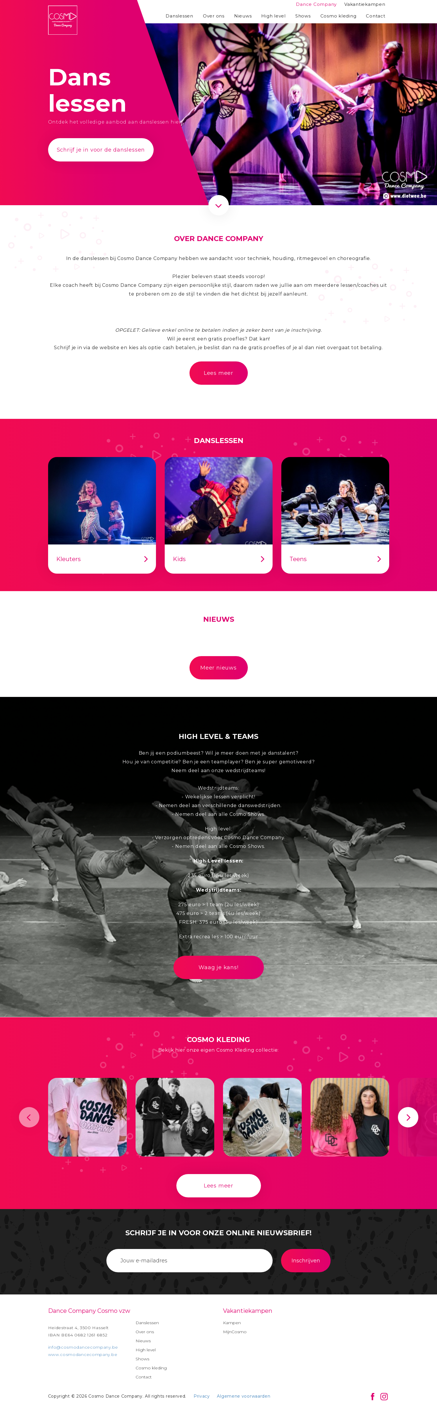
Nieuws (243, 16)
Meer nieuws (218, 668)
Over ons (145, 1331)
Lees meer (218, 373)
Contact (375, 16)
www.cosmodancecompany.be (82, 1354)
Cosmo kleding (338, 16)
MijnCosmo (235, 1331)
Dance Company (316, 4)
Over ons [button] (213, 16)
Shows (303, 16)
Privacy (202, 1396)
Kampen (232, 1322)
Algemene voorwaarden (243, 1396)
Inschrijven (306, 1260)
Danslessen (179, 16)
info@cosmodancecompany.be (83, 1347)
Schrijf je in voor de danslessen (101, 150)
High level (273, 16)
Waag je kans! (218, 967)
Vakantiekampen (364, 4)
